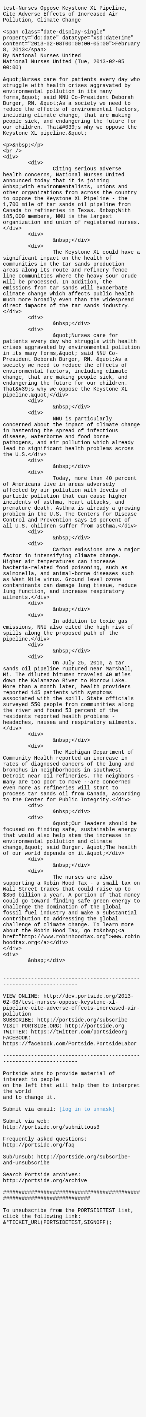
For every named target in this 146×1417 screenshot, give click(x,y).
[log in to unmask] (87, 1273)
